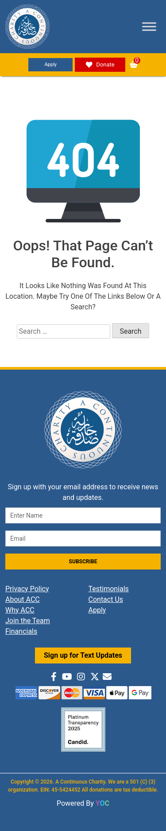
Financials (21, 631)
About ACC (22, 599)
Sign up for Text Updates (83, 655)
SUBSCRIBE (83, 561)
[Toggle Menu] (149, 26)
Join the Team (27, 620)
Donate (99, 64)
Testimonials (109, 589)
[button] (134, 64)
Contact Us (106, 599)
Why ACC (20, 610)
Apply (51, 64)
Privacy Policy (27, 589)
